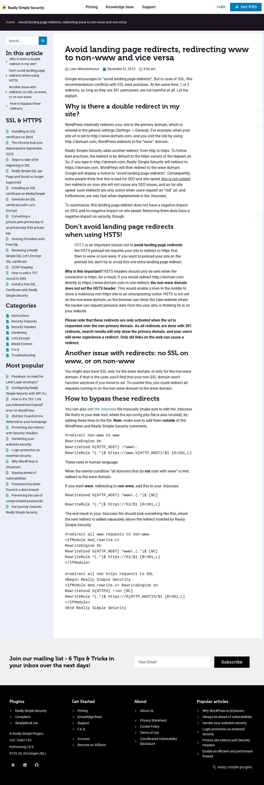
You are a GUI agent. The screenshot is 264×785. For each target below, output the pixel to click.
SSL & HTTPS (24, 120)
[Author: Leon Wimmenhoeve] (82, 69)
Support (149, 7)
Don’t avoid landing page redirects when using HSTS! (27, 75)
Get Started (83, 701)
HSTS (79, 245)
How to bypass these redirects (25, 106)
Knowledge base (120, 7)
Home (10, 22)
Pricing (92, 7)
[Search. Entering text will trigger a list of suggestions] (22, 41)
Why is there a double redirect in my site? (24, 61)
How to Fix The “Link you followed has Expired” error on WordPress (24, 404)
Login (221, 6)
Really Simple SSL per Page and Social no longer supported (25, 176)
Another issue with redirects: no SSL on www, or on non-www (28, 92)
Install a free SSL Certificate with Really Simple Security (21, 289)
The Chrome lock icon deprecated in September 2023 (24, 148)
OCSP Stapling (22, 267)
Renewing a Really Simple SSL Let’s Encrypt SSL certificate (23, 255)
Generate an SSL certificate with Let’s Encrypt (21, 205)
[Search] (43, 41)
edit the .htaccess (101, 409)
